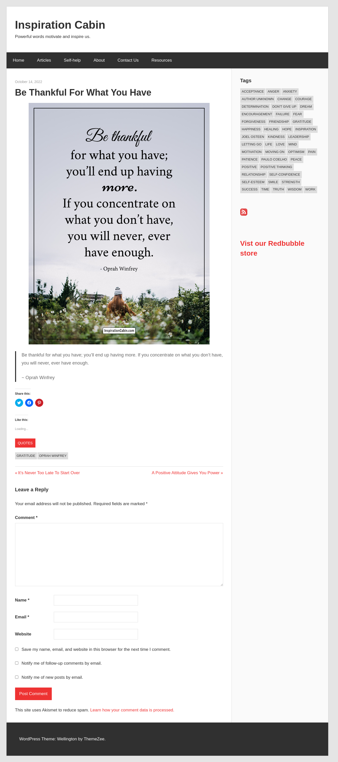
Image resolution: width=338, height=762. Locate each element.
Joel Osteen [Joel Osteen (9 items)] (253, 137)
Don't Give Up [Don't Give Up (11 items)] (284, 106)
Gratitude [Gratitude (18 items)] (302, 122)
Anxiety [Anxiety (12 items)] (290, 91)
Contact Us (128, 60)
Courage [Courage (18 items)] (303, 99)
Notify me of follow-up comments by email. (62, 663)
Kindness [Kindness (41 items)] (276, 137)
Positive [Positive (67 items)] (249, 167)
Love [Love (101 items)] (280, 144)
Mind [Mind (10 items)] (292, 144)
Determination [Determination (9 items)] (255, 106)
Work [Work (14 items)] (310, 189)
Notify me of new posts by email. (52, 677)
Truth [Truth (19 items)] (278, 189)
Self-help (72, 60)
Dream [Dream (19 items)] (306, 106)
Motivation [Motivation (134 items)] (252, 152)
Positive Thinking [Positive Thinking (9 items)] (276, 167)
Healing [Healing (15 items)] (271, 129)
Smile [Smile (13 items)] (273, 182)
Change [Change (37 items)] (284, 99)
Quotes (25, 443)
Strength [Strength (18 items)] (291, 182)
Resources (162, 60)
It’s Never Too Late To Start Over (49, 472)
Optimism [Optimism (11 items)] (296, 152)
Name (22, 600)
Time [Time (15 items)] (265, 189)
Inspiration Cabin (60, 25)
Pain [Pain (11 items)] (311, 152)
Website (23, 634)
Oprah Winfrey (53, 456)
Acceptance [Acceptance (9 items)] (253, 91)
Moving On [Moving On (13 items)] (274, 152)
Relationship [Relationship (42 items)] (253, 174)
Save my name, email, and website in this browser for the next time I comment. (96, 649)
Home (18, 60)
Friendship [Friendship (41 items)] (279, 122)
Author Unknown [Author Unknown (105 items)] (258, 99)
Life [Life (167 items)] (268, 144)
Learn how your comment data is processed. (132, 710)
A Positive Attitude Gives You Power (186, 472)
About (99, 60)
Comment (26, 517)
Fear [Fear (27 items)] (297, 114)
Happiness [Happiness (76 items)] (251, 129)
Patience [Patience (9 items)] (250, 159)
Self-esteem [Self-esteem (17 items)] (253, 182)
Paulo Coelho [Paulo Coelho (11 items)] (274, 159)
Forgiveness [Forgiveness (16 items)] (253, 122)
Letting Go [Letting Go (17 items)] (252, 144)
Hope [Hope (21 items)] (287, 129)
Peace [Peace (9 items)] (296, 159)
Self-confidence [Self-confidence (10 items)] (284, 174)
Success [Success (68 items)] (250, 189)
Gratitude (26, 456)
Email (22, 617)
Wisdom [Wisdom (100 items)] (295, 189)
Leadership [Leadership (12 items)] (298, 137)
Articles (44, 60)
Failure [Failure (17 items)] (282, 114)
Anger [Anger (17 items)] (273, 91)
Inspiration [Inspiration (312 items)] (305, 129)
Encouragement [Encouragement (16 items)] (257, 114)
